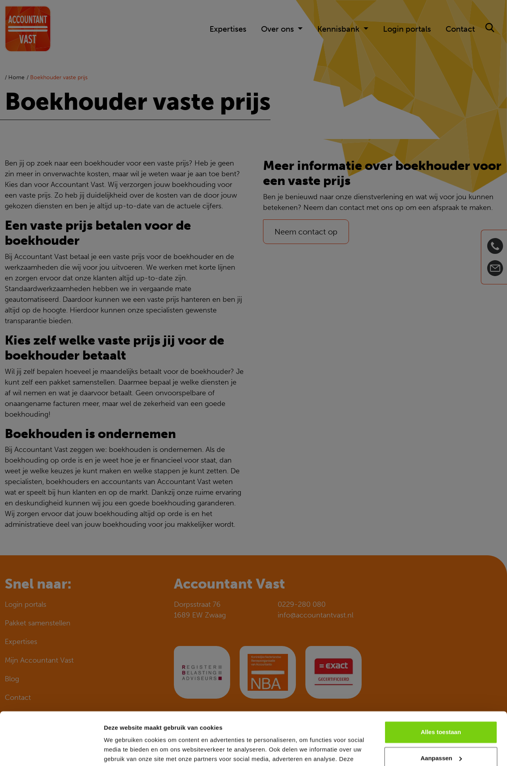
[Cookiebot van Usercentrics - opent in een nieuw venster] (51, 750)
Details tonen (122, 750)
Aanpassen (441, 708)
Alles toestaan (441, 682)
